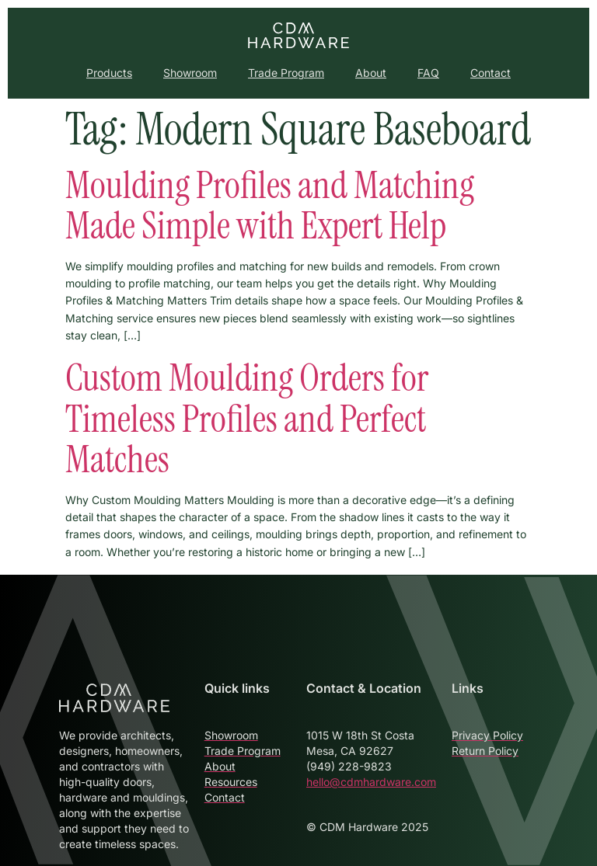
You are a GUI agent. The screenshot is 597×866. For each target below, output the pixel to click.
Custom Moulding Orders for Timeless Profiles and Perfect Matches (246, 418)
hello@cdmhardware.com (371, 781)
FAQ (428, 72)
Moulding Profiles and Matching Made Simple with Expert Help (269, 206)
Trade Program (286, 72)
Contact (490, 72)
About (370, 72)
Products (109, 72)
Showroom (190, 72)
